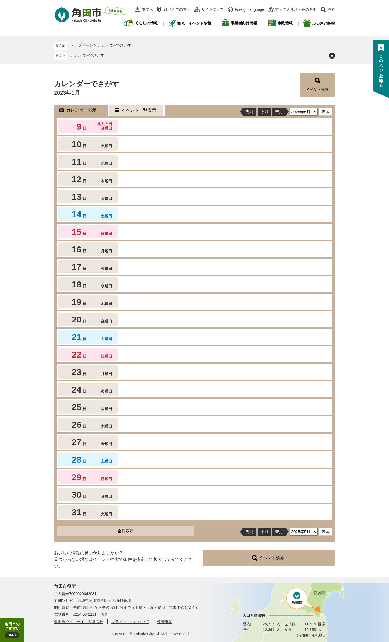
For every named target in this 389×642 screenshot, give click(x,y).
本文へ (147, 9)
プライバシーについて (130, 622)
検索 (331, 9)
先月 (250, 111)
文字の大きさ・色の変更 (296, 9)
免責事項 (164, 622)
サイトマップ (212, 9)
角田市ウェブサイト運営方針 (78, 622)
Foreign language (249, 9)
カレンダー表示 (81, 110)
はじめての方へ (177, 9)
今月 (264, 111)
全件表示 (126, 530)
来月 (279, 111)
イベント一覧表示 (139, 110)
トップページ (81, 45)
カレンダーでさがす (87, 55)
